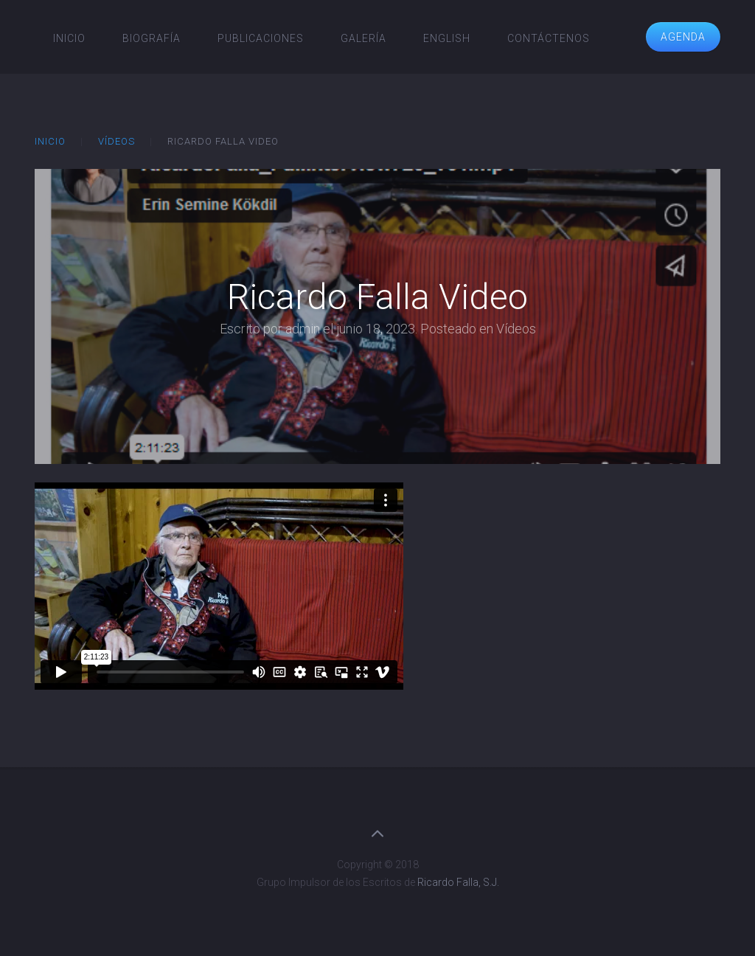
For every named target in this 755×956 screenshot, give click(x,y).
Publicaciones (261, 38)
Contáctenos (548, 38)
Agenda (683, 37)
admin (302, 328)
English (446, 38)
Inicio (69, 38)
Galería (363, 38)
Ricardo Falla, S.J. (458, 882)
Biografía (151, 38)
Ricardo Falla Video (377, 297)
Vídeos (116, 141)
